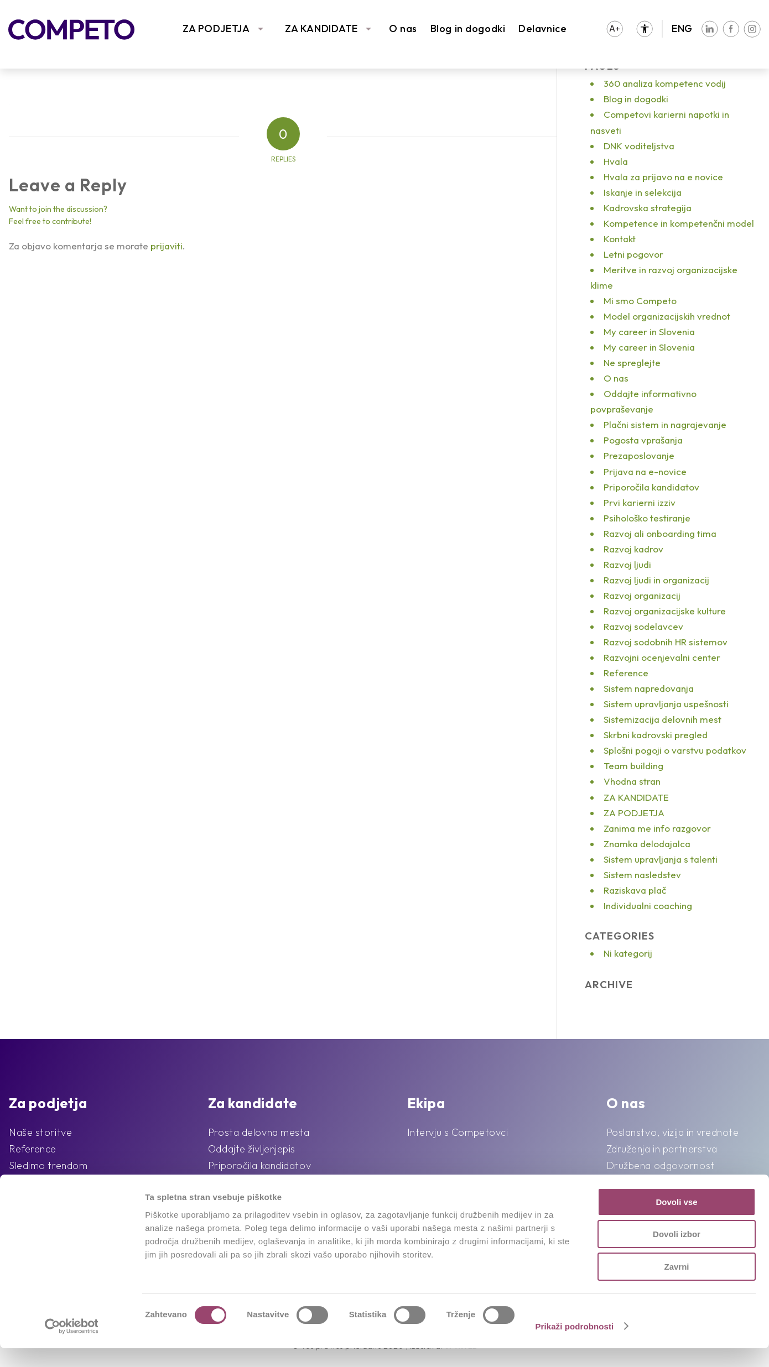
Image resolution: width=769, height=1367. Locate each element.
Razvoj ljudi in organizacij (656, 580)
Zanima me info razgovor (657, 828)
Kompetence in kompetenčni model (679, 223)
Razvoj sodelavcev (643, 626)
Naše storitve (40, 1132)
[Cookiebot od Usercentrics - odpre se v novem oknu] (71, 1345)
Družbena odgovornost (660, 1165)
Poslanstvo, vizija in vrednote (672, 1132)
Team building (633, 765)
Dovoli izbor (676, 1253)
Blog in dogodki (467, 28)
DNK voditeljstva (639, 146)
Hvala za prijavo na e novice (663, 176)
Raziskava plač (635, 890)
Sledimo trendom (48, 1165)
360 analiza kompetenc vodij (665, 83)
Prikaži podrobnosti (574, 1345)
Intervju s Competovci (457, 1132)
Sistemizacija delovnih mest (662, 719)
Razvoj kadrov (633, 549)
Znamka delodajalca (647, 843)
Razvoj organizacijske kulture (665, 611)
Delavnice (542, 28)
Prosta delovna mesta (259, 1132)
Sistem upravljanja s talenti (661, 859)
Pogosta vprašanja (643, 440)
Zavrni (676, 1285)
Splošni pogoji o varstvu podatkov (675, 750)
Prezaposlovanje (639, 455)
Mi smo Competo (640, 300)
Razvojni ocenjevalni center (662, 657)
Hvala (616, 161)
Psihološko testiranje (647, 518)
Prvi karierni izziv (640, 502)
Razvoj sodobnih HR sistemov (666, 642)
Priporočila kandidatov (651, 487)
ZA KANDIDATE (321, 28)
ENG (682, 28)
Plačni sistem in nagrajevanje (665, 424)
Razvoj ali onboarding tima (660, 533)
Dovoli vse (676, 1220)
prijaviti (166, 246)
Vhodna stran (632, 781)
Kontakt (620, 238)
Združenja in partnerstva (662, 1148)
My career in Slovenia (649, 331)
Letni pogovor (633, 254)
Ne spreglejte (632, 362)
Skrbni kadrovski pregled (656, 734)
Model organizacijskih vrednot (667, 316)
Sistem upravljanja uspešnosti (666, 703)
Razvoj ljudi (627, 564)
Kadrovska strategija (648, 207)
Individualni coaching (648, 905)
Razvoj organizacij (642, 595)
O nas (403, 28)
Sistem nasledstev (642, 874)
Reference (626, 673)
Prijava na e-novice (645, 471)
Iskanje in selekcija (643, 192)
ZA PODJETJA (216, 28)
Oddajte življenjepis (251, 1148)
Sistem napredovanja (649, 688)
